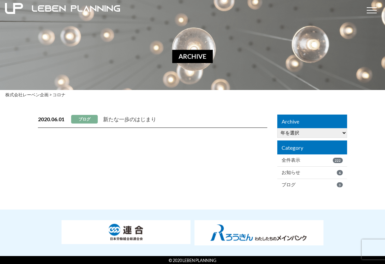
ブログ (312, 184)
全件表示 (312, 160)
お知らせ (312, 172)
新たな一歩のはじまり (129, 119)
